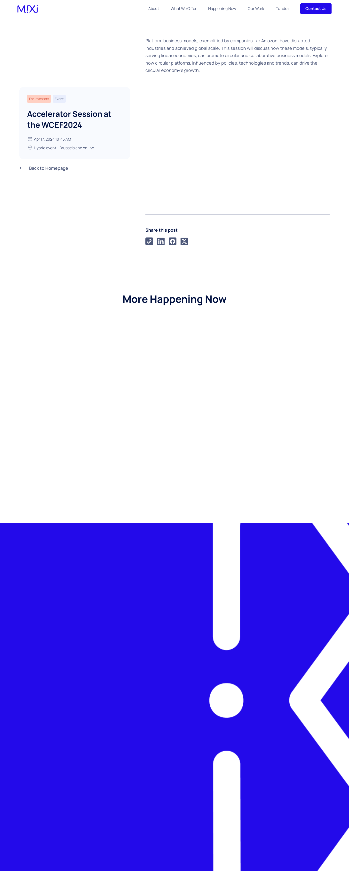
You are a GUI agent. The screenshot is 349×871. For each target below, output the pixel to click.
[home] (27, 9)
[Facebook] (172, 241)
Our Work (256, 8)
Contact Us (315, 8)
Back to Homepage (48, 168)
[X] (184, 241)
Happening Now (222, 8)
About (153, 8)
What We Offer (184, 8)
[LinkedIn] (161, 241)
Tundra (282, 8)
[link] (149, 241)
